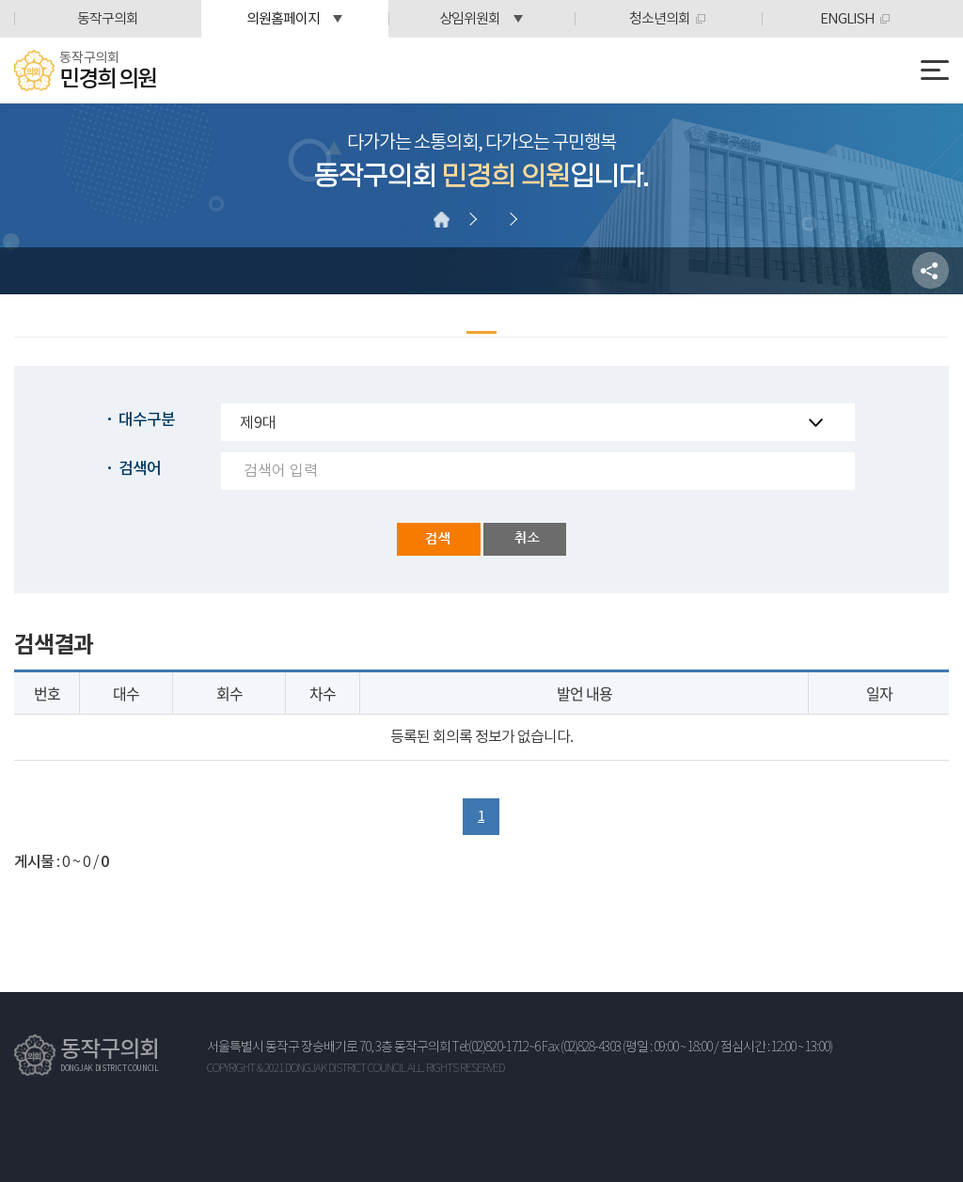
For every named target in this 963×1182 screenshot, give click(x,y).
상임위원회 (469, 19)
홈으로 (441, 219)
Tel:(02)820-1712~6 (496, 1047)
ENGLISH (847, 19)
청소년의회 (659, 19)
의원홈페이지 (283, 19)
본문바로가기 (0, 0)
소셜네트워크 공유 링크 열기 (930, 270)
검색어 (139, 469)
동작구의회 (107, 19)
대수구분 (146, 420)
